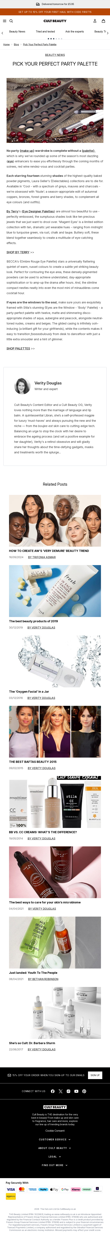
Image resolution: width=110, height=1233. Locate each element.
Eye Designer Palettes (38, 211)
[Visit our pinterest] (84, 1091)
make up (27, 150)
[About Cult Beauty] (55, 1148)
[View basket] (103, 21)
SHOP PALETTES (18, 348)
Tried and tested (45, 31)
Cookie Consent (55, 1130)
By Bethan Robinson (43, 979)
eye (10, 161)
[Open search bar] (11, 21)
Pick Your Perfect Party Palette (39, 44)
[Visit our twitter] (61, 1091)
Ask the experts (74, 31)
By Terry (12, 211)
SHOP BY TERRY (18, 252)
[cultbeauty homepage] (55, 21)
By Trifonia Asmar (42, 557)
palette (88, 150)
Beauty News (17, 31)
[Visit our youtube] (76, 1091)
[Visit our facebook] (53, 1091)
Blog (16, 44)
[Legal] (55, 1156)
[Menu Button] (5, 21)
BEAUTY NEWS (55, 55)
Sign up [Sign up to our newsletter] (95, 1075)
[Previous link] (2, 32)
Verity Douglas (48, 383)
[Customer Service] (55, 1139)
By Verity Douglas (41, 627)
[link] (95, 21)
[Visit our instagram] (68, 1091)
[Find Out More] (55, 1165)
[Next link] (107, 32)
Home (6, 44)
